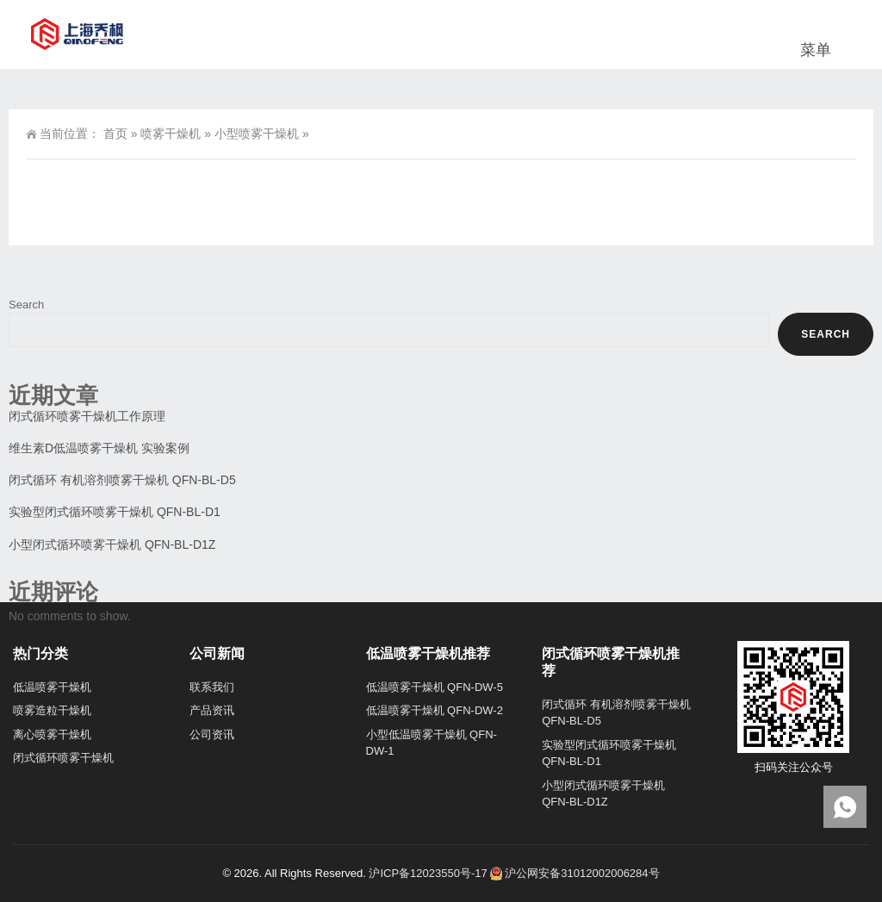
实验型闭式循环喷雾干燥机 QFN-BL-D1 (114, 512)
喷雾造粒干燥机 (52, 710)
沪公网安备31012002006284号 (574, 873)
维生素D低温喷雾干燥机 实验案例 (99, 448)
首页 (115, 133)
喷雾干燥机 (170, 133)
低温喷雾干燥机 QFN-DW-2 (434, 710)
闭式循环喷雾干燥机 (63, 757)
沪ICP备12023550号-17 (428, 873)
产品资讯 (211, 710)
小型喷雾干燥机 (256, 133)
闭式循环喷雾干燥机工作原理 (87, 416)
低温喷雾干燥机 (52, 687)
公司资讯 (211, 734)
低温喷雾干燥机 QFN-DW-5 (434, 687)
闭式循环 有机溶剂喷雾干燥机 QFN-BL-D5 (122, 480)
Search (26, 304)
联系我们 (211, 687)
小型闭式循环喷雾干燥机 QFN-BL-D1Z (112, 544)
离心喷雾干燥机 (52, 734)
